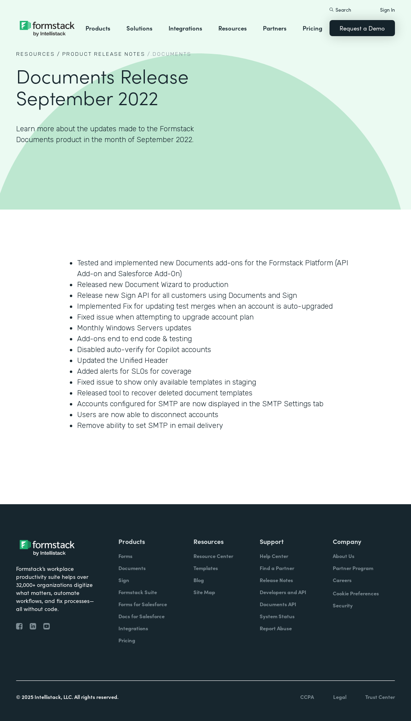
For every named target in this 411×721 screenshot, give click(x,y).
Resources (232, 28)
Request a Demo (362, 28)
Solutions (139, 28)
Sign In (387, 9)
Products (97, 28)
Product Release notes (103, 54)
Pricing (312, 28)
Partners (275, 28)
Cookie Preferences (356, 593)
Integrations (185, 28)
